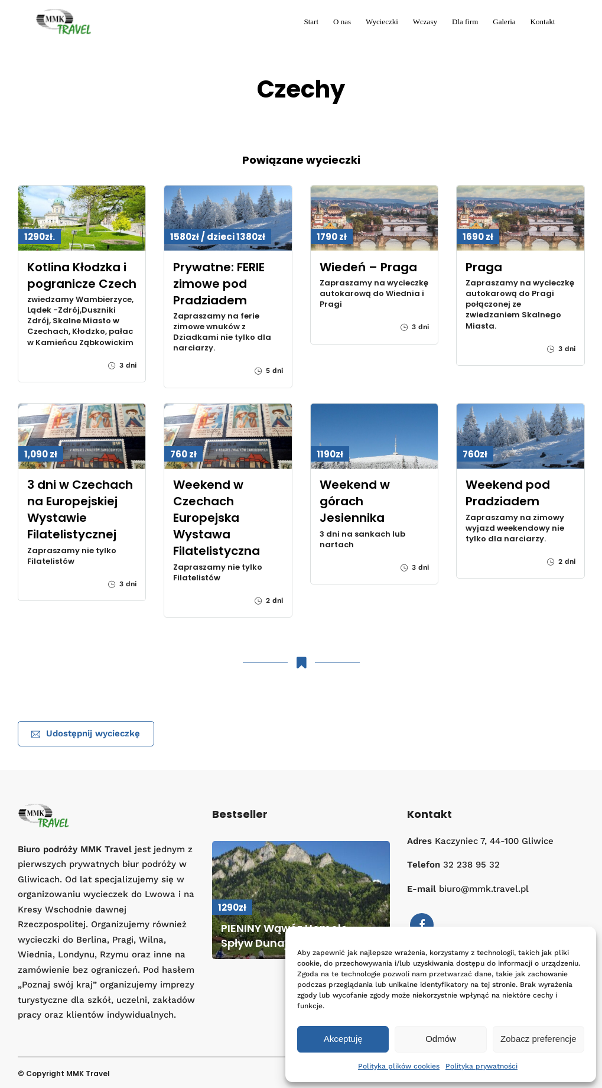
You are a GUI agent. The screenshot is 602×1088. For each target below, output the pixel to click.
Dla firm (465, 21)
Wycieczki (382, 21)
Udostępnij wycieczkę (85, 733)
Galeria (504, 21)
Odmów (440, 1039)
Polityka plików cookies (399, 1066)
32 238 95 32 (471, 864)
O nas (342, 21)
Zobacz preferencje (538, 1039)
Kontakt (543, 21)
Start (311, 21)
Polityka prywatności (481, 1066)
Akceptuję (343, 1039)
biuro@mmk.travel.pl (484, 889)
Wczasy (425, 21)
